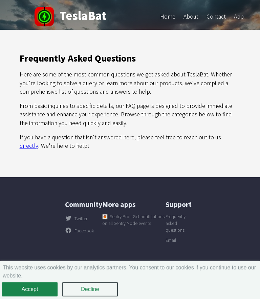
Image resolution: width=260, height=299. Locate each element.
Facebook (79, 231)
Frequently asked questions (176, 223)
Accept (30, 291)
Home (167, 16)
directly (29, 145)
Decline (90, 291)
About (190, 16)
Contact (216, 16)
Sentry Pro (119, 216)
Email (171, 240)
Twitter (76, 218)
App (239, 16)
